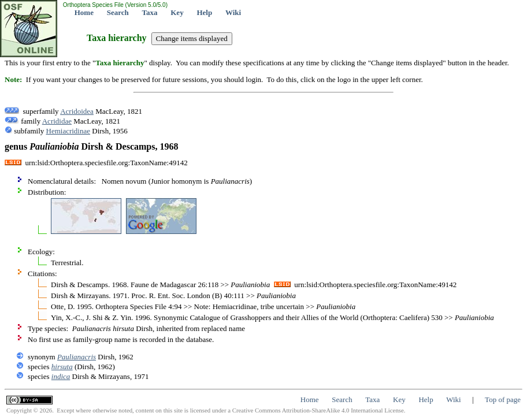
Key (176, 12)
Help (204, 12)
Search (118, 12)
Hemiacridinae (68, 131)
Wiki (233, 12)
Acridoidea (77, 111)
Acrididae (57, 121)
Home (84, 12)
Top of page (503, 399)
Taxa (150, 12)
